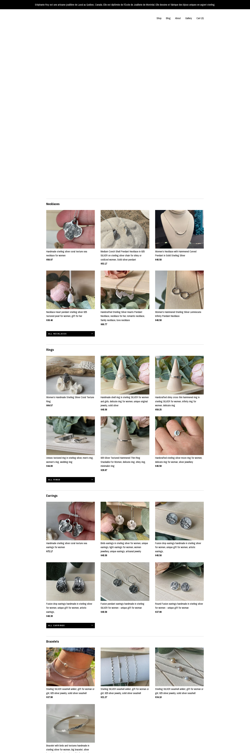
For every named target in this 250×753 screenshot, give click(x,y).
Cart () (200, 18)
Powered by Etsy (194, 728)
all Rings (54, 312)
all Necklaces (57, 166)
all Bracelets (57, 599)
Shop (159, 18)
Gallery (188, 18)
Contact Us (51, 741)
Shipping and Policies (56, 736)
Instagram (105, 723)
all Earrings (56, 457)
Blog (168, 18)
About (178, 18)
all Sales (54, 684)
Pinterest (105, 728)
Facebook (105, 719)
